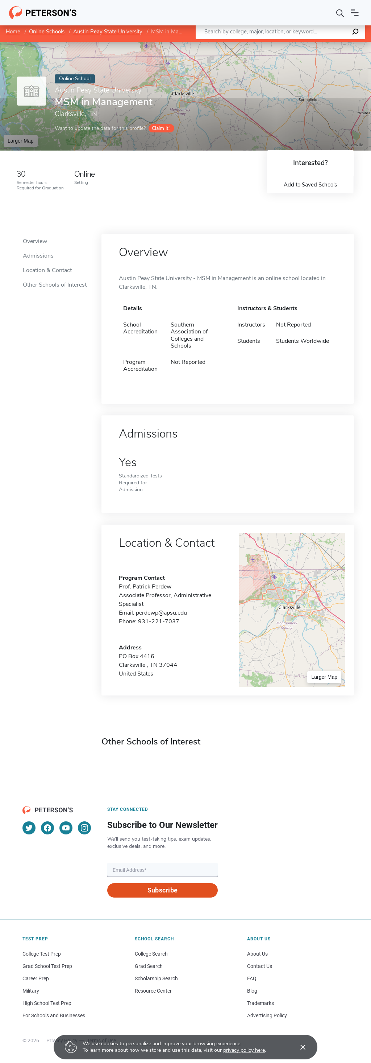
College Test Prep (41, 954)
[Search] (340, 13)
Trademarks (260, 1003)
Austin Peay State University (107, 31)
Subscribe (162, 890)
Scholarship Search (156, 978)
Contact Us (259, 966)
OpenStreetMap (322, 45)
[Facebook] (47, 827)
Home (13, 31)
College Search (151, 954)
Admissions (38, 256)
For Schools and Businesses (53, 1015)
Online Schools (46, 31)
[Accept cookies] (297, 1047)
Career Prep (35, 978)
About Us (257, 954)
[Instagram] (84, 827)
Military (30, 991)
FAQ (252, 978)
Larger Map (21, 141)
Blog (252, 991)
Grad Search (149, 966)
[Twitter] (29, 827)
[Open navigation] (354, 13)
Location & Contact (47, 270)
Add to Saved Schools (310, 184)
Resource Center (153, 991)
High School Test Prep (46, 1003)
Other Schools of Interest (55, 285)
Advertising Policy (267, 1015)
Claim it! (161, 128)
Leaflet (283, 45)
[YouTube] (65, 827)
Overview (35, 241)
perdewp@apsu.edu (161, 613)
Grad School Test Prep (47, 966)
